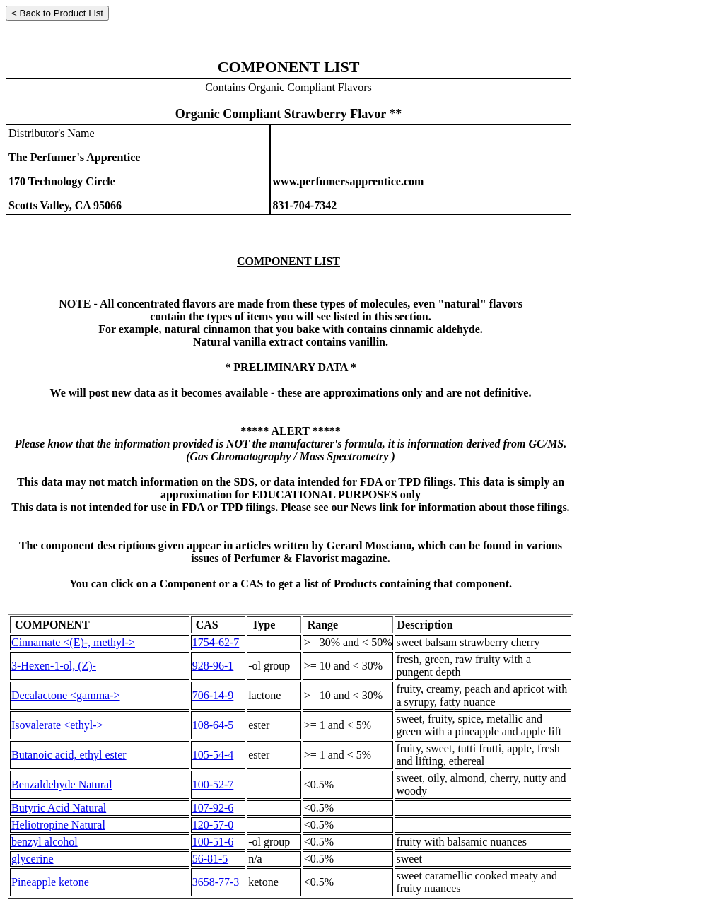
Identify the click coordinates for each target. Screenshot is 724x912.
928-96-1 (213, 666)
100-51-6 (213, 842)
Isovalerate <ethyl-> (57, 725)
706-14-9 (213, 695)
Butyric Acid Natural (58, 808)
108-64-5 (213, 725)
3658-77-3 (216, 882)
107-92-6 (213, 808)
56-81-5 (210, 859)
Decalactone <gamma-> (65, 695)
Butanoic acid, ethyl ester (69, 755)
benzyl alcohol (44, 842)
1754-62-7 (216, 642)
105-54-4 (213, 755)
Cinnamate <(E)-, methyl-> (73, 642)
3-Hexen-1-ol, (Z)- (53, 666)
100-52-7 (213, 784)
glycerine (32, 859)
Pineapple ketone (50, 882)
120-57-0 (213, 825)
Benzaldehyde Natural (61, 784)
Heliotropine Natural (58, 825)
